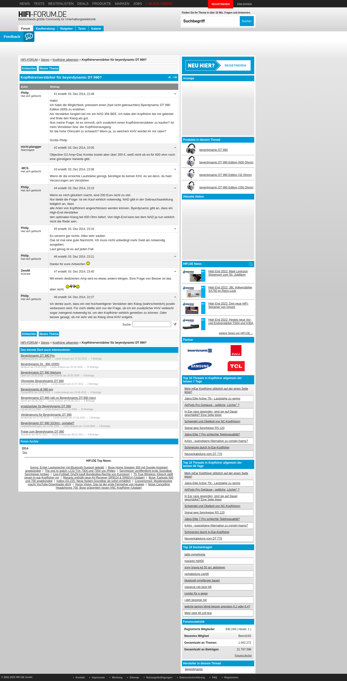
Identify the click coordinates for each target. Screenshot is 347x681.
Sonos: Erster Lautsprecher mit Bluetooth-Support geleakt (67, 467)
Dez (25, 452)
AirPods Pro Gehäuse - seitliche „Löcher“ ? (212, 405)
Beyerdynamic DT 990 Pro (38, 355)
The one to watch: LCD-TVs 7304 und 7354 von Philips (80, 471)
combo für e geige (196, 593)
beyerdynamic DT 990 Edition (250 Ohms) (227, 187)
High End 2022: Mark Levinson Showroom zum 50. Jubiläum (228, 273)
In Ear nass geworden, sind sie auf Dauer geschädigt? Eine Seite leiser (211, 413)
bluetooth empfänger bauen (202, 580)
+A (175, 77)
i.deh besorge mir (196, 600)
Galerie (96, 28)
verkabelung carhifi (197, 574)
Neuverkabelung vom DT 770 (203, 454)
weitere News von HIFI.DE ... (236, 333)
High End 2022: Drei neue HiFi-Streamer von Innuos (228, 305)
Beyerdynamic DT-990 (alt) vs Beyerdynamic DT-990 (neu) (58, 398)
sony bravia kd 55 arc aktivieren (205, 567)
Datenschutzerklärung (192, 677)
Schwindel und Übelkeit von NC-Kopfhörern (212, 421)
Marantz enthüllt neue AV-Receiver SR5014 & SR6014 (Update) (104, 477)
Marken (122, 4)
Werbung (117, 677)
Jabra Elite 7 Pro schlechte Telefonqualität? (212, 434)
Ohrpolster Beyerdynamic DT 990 (42, 381)
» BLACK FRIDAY (159, 4)
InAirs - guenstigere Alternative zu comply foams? (216, 441)
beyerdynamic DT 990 (214, 150)
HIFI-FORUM (29, 59)
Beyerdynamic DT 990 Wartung (41, 372)
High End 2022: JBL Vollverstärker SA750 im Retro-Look (230, 289)
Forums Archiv (243, 655)
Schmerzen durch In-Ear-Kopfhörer (207, 447)
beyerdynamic (194, 669)
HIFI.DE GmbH (24, 677)
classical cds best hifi (198, 587)
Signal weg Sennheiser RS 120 (205, 428)
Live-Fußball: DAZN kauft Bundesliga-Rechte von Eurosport (91, 474)
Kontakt (80, 677)
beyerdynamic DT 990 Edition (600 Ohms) (227, 162)
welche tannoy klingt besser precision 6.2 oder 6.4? (217, 606)
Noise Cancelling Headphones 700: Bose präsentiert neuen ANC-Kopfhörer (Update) (113, 486)
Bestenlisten (60, 4)
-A (169, 77)
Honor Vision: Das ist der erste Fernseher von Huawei (109, 484)
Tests (38, 4)
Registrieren (231, 677)
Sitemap (134, 677)
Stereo (45, 59)
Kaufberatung (45, 28)
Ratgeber (66, 28)
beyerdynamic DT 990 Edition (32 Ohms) (226, 175)
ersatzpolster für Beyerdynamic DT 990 (46, 406)
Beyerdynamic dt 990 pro (37, 389)
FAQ (214, 677)
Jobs (137, 4)
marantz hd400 (194, 561)
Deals (82, 4)
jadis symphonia (195, 554)
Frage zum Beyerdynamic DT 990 (42, 431)
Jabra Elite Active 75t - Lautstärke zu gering (212, 398)
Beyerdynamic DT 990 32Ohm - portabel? (47, 423)
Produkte (101, 4)
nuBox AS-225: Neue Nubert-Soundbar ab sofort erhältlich (93, 481)
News (25, 4)
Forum (25, 28)
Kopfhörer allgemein (65, 59)
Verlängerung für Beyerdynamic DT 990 (46, 414)
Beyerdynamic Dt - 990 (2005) (40, 364)
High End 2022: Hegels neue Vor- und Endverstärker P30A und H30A (231, 321)
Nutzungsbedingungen (159, 677)
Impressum (98, 677)
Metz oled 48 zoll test (198, 613)
